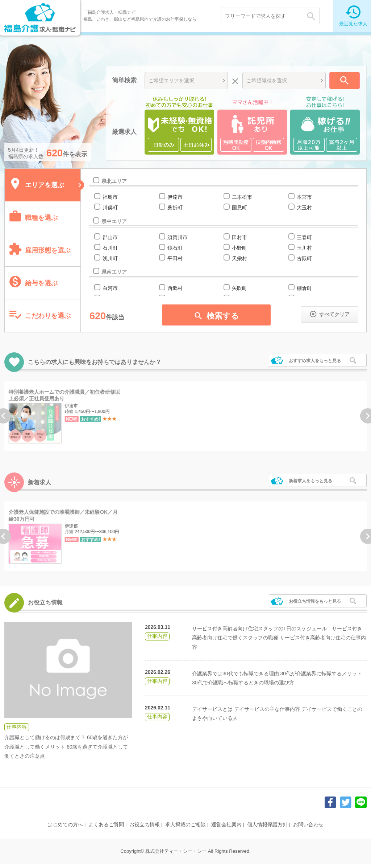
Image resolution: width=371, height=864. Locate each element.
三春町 (304, 237)
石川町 (110, 248)
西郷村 (175, 288)
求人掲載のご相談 (185, 824)
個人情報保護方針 (267, 824)
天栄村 (239, 258)
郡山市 (110, 237)
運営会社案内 (226, 824)
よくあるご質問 (106, 824)
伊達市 (175, 197)
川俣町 (110, 207)
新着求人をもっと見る (310, 480)
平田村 (175, 258)
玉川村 (304, 248)
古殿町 (304, 258)
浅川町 (110, 258)
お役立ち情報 (144, 824)
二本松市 (242, 197)
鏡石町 (175, 248)
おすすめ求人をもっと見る (315, 360)
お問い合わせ (308, 824)
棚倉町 (304, 288)
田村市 (239, 237)
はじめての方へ (65, 824)
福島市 (110, 197)
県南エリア (114, 272)
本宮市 (304, 197)
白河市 (110, 288)
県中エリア (114, 221)
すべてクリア (329, 314)
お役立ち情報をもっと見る (315, 601)
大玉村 (304, 207)
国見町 (239, 207)
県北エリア (114, 181)
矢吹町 (239, 288)
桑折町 (175, 207)
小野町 (239, 248)
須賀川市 (177, 237)
